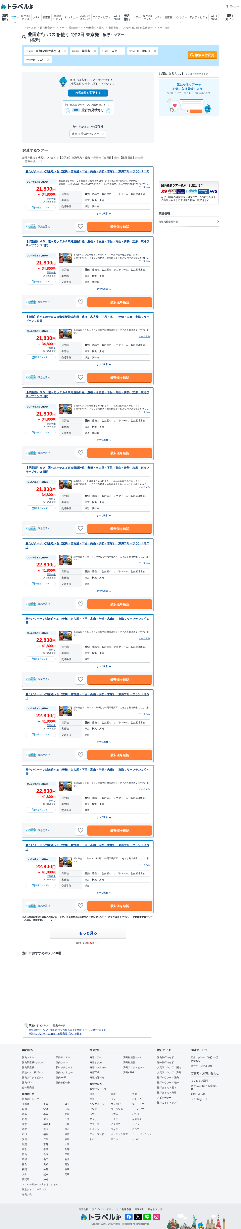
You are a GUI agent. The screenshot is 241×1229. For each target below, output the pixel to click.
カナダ (114, 1119)
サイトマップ (155, 1209)
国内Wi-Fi (61, 1077)
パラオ (135, 1114)
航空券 (46, 17)
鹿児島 (25, 1179)
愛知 (24, 1139)
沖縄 (45, 1179)
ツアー (15, 17)
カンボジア (138, 1109)
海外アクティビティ (134, 1067)
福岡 (24, 1169)
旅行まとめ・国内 (166, 1087)
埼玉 (45, 1119)
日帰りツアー (63, 1057)
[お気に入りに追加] (81, 226)
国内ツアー (28, 1057)
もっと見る (88, 933)
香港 (134, 1094)
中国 (92, 1099)
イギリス (137, 1119)
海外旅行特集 (97, 1077)
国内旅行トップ (30, 1099)
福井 (45, 1134)
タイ (113, 1099)
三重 (45, 1139)
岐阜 (67, 1139)
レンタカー (71, 17)
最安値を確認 (119, 227)
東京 (24, 1124)
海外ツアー (96, 1057)
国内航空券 (28, 1067)
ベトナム (137, 1099)
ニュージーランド (141, 1134)
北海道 (25, 1104)
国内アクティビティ (33, 1077)
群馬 (24, 1119)
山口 (45, 1159)
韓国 (92, 1094)
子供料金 (51, 198)
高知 (67, 1164)
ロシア (135, 1129)
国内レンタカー (64, 1072)
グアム (114, 1114)
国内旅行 (5, 17)
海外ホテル (96, 1062)
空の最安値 (28, 1087)
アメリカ (94, 1119)
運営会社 (83, 1209)
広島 (67, 1154)
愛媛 (45, 1164)
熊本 (45, 1174)
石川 (24, 1134)
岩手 (67, 1104)
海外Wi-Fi (95, 1072)
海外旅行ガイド (165, 1062)
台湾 (113, 1094)
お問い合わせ (198, 1094)
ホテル (36, 17)
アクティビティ (102, 17)
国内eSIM (27, 1082)
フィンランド (97, 1134)
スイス (114, 1129)
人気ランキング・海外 (169, 1072)
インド (93, 1109)
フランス (94, 1124)
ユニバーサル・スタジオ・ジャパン (41, 1184)
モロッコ (115, 1139)
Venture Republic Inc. (123, 1224)
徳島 (24, 1164)
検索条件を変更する (88, 92)
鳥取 (45, 1154)
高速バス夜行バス (85, 17)
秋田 (24, 1109)
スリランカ (117, 1109)
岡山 (24, 1154)
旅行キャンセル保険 (201, 1065)
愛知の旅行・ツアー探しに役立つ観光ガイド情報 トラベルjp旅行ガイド (67, 1030)
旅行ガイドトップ (166, 1102)
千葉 (67, 1119)
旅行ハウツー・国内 (168, 1077)
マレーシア (138, 1104)
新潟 (45, 1129)
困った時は (233, 6)
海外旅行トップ (98, 1089)
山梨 (67, 1124)
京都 (45, 1144)
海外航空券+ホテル (133, 1057)
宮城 (45, 1109)
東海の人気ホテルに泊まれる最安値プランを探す (55, 1033)
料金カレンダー (40, 207)
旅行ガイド (230, 17)
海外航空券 (129, 1062)
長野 (24, 1129)
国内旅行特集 (63, 1082)
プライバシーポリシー (104, 1209)
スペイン (94, 1129)
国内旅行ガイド (165, 1057)
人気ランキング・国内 (169, 1067)
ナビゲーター (164, 1097)
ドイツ (135, 1124)
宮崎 (67, 1174)
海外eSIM (128, 1072)
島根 (24, 1159)
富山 (67, 1129)
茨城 (67, 1114)
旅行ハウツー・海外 (168, 1082)
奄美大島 (27, 1194)
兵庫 (67, 1149)
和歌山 (25, 1149)
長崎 (67, 1169)
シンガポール (97, 1104)
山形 (67, 1109)
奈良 (45, 1149)
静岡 (67, 1134)
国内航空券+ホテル (32, 1062)
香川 (67, 1159)
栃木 (45, 1114)
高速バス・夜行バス (33, 1072)
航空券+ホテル (26, 17)
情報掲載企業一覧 (189, 221)
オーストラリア (119, 1134)
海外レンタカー (98, 1067)
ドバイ (135, 1139)
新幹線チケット (58, 17)
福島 (24, 1114)
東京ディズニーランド (34, 1189)
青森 (45, 1104)
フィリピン (117, 1104)
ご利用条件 (125, 1209)
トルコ (93, 1139)
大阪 (67, 1144)
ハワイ (93, 1114)
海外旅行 (127, 17)
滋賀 (24, 1144)
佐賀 (45, 1169)
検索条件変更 (204, 55)
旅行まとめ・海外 (166, 1092)
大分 (24, 1174)
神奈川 (47, 1124)
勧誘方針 (139, 1209)
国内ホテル (62, 1062)
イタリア (115, 1124)
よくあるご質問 (199, 1080)
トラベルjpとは (199, 1099)
